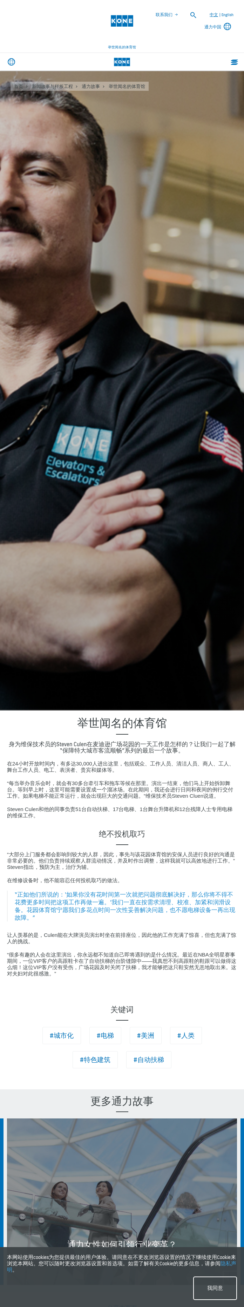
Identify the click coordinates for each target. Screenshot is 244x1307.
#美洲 (145, 1036)
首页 (18, 86)
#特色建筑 (95, 1060)
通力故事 (91, 86)
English (227, 14)
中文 (214, 14)
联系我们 (164, 14)
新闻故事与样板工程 (52, 86)
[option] (122, 1201)
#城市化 (62, 1036)
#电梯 (105, 1036)
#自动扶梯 (149, 1060)
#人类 (186, 1036)
